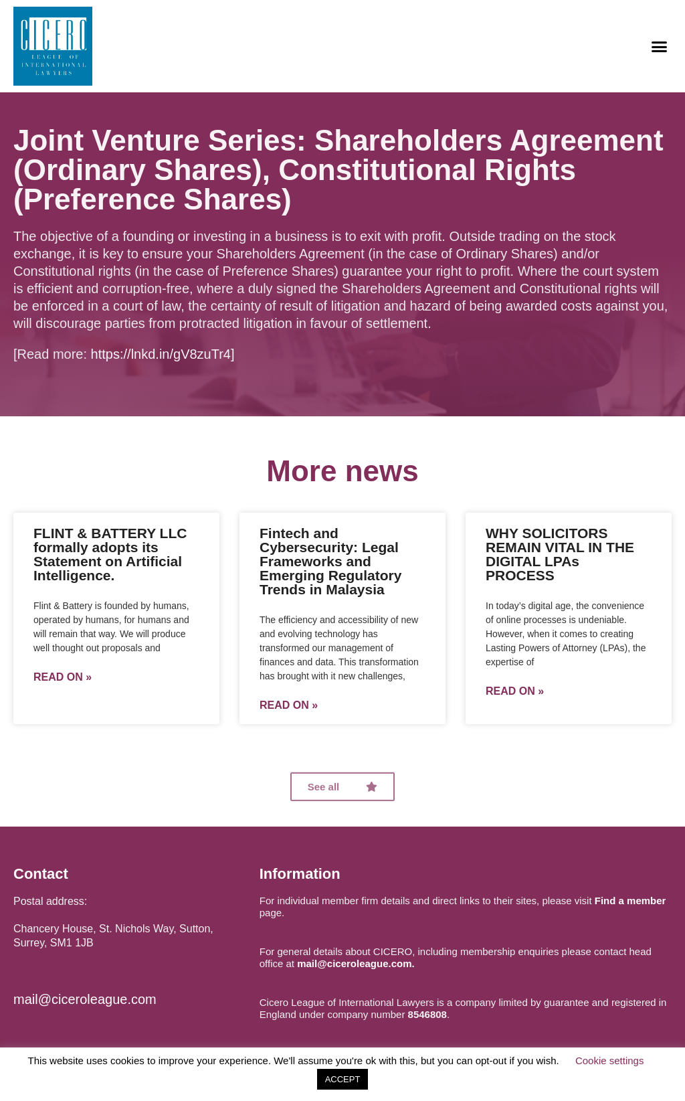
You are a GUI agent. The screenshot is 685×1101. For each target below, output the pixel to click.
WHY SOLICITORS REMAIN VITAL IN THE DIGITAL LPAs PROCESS (560, 554)
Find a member (630, 900)
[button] (659, 46)
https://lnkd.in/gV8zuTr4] (163, 354)
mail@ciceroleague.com (85, 999)
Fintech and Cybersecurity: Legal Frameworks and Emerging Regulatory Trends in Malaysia (330, 561)
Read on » (62, 677)
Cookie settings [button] (609, 1060)
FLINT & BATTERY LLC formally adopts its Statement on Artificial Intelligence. (110, 554)
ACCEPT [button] (343, 1079)
